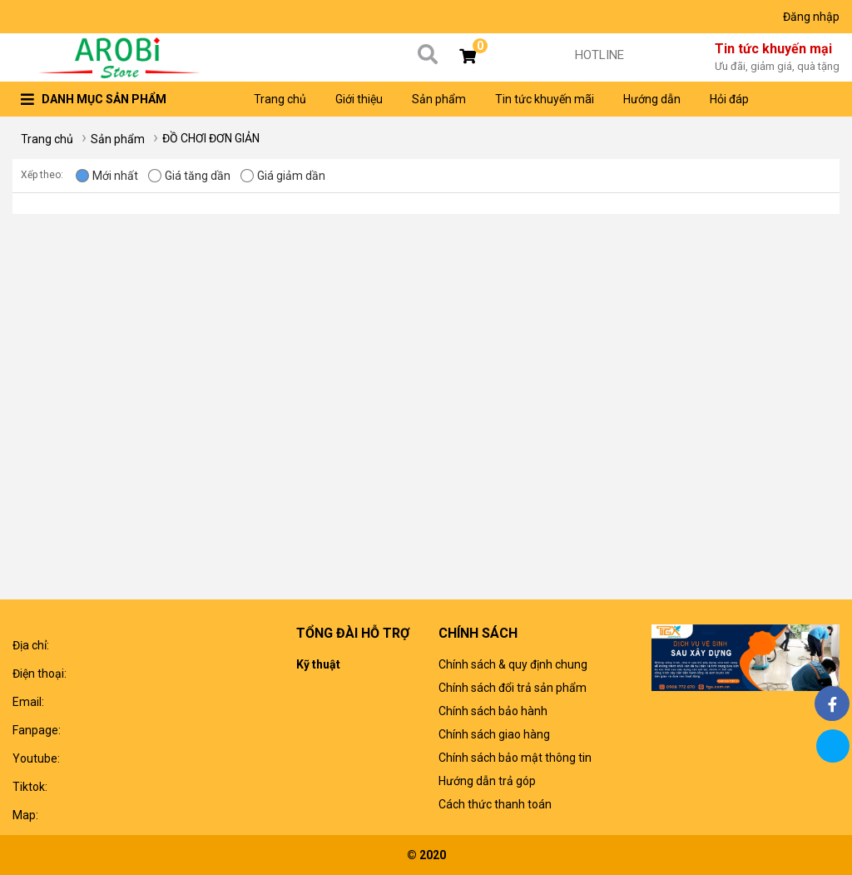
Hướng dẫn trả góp (487, 781)
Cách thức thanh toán (495, 804)
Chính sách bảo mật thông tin (515, 757)
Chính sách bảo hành (492, 711)
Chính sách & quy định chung (512, 664)
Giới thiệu (359, 99)
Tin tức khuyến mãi (544, 99)
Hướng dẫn (652, 99)
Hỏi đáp (729, 99)
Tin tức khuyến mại (777, 58)
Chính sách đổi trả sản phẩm (512, 687)
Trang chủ (280, 99)
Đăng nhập (811, 16)
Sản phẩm (439, 99)
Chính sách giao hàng (494, 734)
